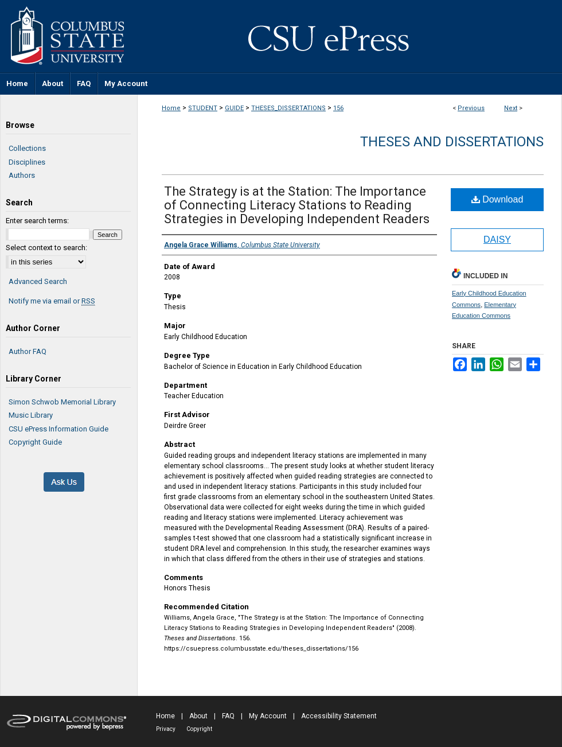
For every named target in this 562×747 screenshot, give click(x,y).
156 (338, 108)
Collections (27, 148)
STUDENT (202, 108)
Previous (471, 108)
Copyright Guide (35, 442)
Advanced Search (38, 281)
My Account (268, 716)
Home (171, 108)
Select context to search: (46, 247)
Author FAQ (27, 351)
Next (510, 108)
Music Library (31, 415)
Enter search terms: (37, 220)
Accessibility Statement (339, 716)
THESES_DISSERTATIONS (288, 108)
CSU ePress (350, 36)
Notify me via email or (52, 301)
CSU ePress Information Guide (58, 429)
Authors (22, 175)
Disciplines (27, 162)
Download (497, 199)
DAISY (497, 239)
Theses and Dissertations (452, 142)
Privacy (165, 729)
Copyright (199, 729)
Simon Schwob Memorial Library (62, 402)
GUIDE (234, 108)
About (198, 716)
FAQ (228, 716)
